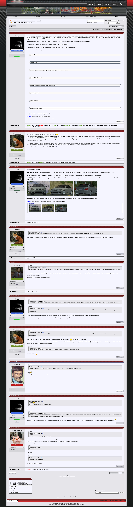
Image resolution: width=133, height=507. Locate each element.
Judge (17, 287)
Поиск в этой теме (106, 29)
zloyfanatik (29, 126)
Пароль (106, 22)
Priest (17, 59)
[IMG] (11, 488)
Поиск (117, 16)
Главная (90, 4)
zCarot (77, 504)
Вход (114, 4)
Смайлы (11, 487)
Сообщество (38, 16)
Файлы (107, 4)
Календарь (62, 16)
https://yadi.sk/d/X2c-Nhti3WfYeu (41, 116)
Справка (15, 16)
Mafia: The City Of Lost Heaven (28, 20)
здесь (94, 143)
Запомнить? (120, 20)
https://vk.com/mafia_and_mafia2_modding (38, 277)
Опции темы (96, 29)
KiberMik (93, 125)
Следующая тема (71, 475)
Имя (106, 20)
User (18, 36)
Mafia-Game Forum (15, 20)
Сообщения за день (91, 16)
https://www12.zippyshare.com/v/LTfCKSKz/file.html (46, 201)
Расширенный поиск (92, 22)
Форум (99, 4)
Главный (39, 20)
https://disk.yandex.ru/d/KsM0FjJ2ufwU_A (81, 144)
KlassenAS (107, 125)
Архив (120, 500)
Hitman (17, 158)
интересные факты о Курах (34, 463)
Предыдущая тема (62, 475)
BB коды (11, 486)
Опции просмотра (117, 29)
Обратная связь (104, 500)
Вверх (124, 500)
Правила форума (14, 492)
